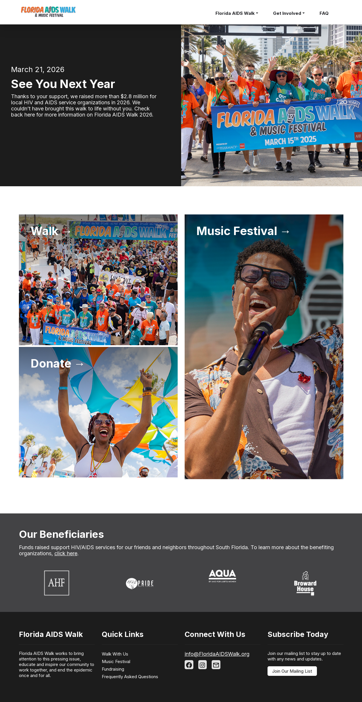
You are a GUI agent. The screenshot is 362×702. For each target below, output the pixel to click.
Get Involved (287, 13)
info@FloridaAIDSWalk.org (217, 654)
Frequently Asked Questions (130, 676)
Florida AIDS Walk (235, 13)
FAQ (324, 13)
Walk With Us (115, 654)
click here (65, 553)
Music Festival (116, 661)
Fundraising (113, 669)
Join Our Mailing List (292, 671)
